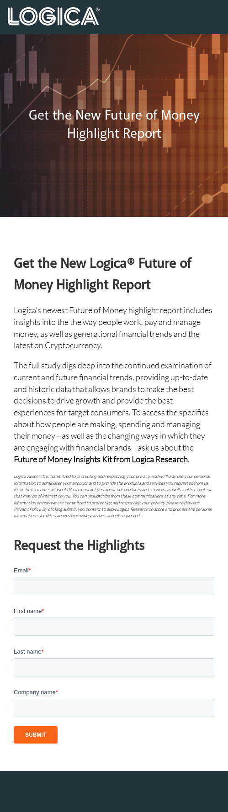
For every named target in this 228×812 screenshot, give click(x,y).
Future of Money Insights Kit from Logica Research (101, 459)
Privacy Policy (27, 509)
